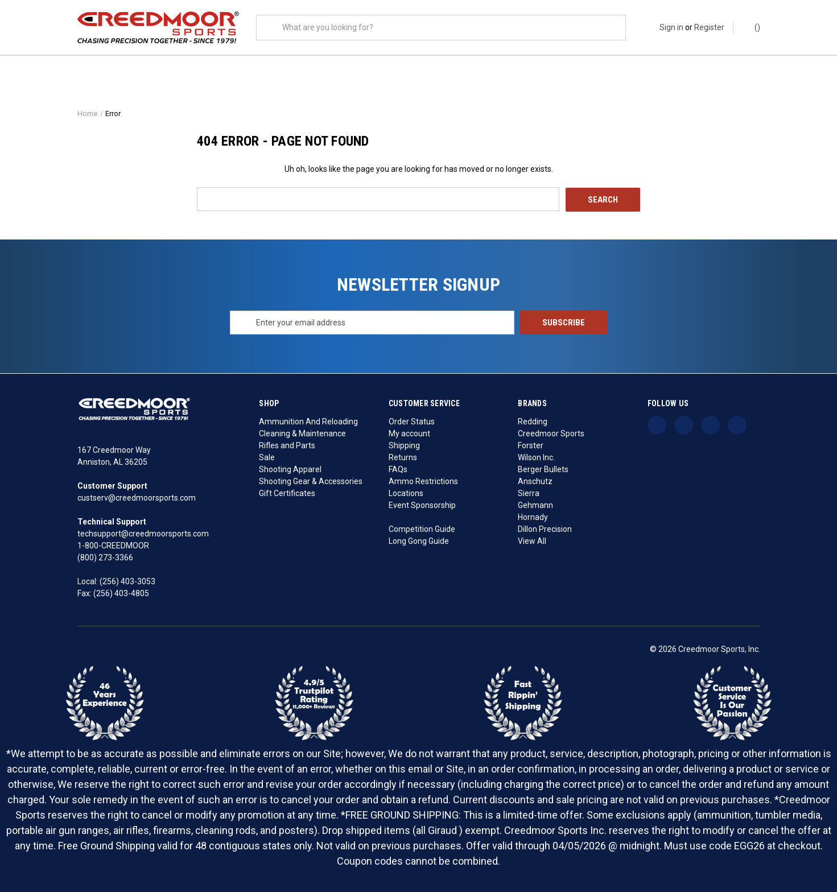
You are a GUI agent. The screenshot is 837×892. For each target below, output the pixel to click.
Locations (406, 492)
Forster (530, 444)
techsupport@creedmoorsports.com (143, 533)
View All (532, 540)
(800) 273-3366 (105, 557)
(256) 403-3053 (127, 581)
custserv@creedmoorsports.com (136, 497)
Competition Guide (422, 528)
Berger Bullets (543, 468)
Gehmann (535, 504)
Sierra (528, 492)
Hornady (533, 516)
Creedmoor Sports (551, 432)
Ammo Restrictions (423, 480)
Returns (403, 456)
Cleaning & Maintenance (302, 432)
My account (409, 432)
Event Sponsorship (422, 504)
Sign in (671, 27)
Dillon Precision (545, 528)
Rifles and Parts (287, 444)
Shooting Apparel (290, 468)
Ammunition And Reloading (308, 421)
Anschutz (535, 480)
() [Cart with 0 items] (752, 27)
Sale (267, 456)
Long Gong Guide (419, 540)
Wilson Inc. (536, 456)
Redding (532, 421)
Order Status (412, 421)
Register (709, 27)
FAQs (398, 468)
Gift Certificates (287, 492)
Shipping (404, 444)
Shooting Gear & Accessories (310, 480)
